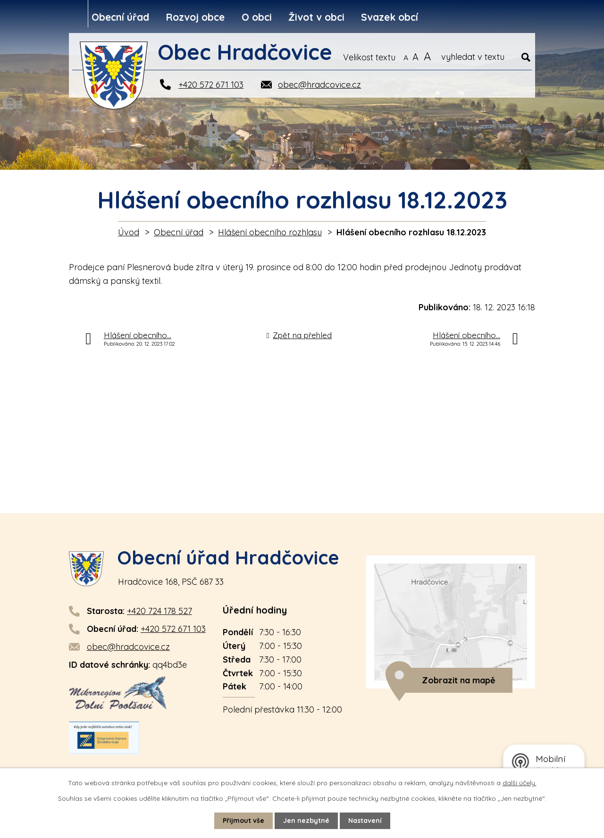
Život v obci (316, 17)
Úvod (128, 232)
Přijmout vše (243, 820)
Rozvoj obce (195, 17)
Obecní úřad (120, 17)
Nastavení (365, 820)
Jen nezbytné (306, 820)
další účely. (520, 783)
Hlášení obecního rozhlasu (270, 232)
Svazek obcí (389, 17)
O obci (257, 17)
